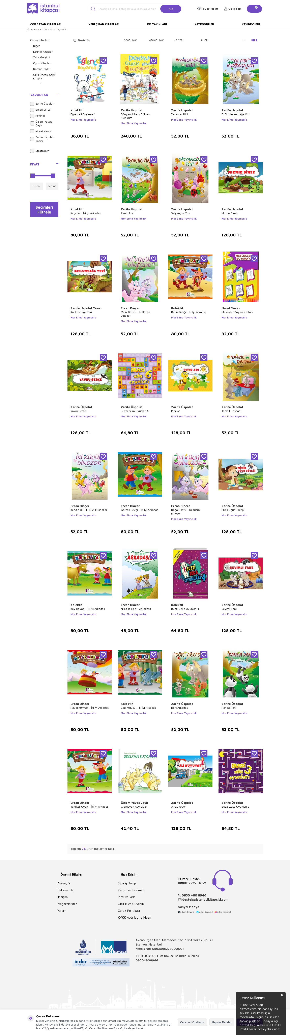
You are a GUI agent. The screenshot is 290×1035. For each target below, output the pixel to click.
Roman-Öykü (41, 69)
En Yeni (179, 39)
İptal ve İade (127, 897)
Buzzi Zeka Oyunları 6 (135, 411)
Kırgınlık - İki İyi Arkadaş (85, 213)
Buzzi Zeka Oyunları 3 (235, 806)
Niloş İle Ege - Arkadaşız (136, 608)
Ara (171, 8)
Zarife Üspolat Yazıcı (41, 139)
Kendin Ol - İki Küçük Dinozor (88, 509)
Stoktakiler (39, 151)
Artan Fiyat (130, 39)
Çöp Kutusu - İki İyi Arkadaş (138, 707)
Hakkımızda (65, 890)
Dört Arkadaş (179, 707)
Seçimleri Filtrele (44, 209)
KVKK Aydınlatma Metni (134, 917)
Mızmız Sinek (230, 213)
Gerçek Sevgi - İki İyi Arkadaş (139, 509)
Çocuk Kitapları (39, 40)
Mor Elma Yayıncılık (83, 119)
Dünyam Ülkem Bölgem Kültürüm (135, 115)
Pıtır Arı (175, 411)
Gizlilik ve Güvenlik (131, 904)
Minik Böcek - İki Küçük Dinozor (135, 313)
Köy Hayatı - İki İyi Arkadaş (87, 608)
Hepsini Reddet (222, 1022)
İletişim (62, 897)
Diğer (36, 45)
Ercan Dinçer (41, 110)
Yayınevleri (251, 24)
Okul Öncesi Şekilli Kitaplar (44, 76)
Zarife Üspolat (41, 104)
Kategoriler (204, 24)
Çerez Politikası (129, 910)
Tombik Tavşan (231, 411)
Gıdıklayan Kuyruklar (134, 806)
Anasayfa (34, 29)
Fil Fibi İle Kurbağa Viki (236, 114)
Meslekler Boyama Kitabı (237, 312)
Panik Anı (127, 213)
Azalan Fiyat (156, 39)
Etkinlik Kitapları (43, 51)
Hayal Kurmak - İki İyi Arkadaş (89, 707)
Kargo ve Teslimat (131, 890)
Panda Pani (229, 707)
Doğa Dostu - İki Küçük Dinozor (185, 511)
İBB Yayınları (156, 24)
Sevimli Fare (229, 608)
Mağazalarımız (67, 904)
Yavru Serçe (78, 411)
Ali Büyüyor (178, 806)
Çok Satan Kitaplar (45, 24)
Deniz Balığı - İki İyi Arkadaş (188, 312)
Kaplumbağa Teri (81, 312)
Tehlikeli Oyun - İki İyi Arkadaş (89, 806)
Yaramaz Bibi (179, 114)
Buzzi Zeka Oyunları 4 (185, 608)
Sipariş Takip (127, 883)
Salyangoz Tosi (180, 213)
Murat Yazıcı (40, 131)
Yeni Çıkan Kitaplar (103, 24)
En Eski (204, 39)
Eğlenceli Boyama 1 (82, 114)
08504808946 (147, 960)
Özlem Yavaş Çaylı (41, 123)
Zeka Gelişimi (41, 57)
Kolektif (37, 116)
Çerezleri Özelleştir (192, 1022)
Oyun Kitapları (42, 63)
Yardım (61, 910)
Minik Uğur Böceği (233, 509)
